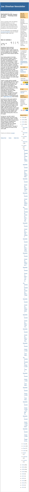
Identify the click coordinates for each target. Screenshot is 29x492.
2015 (23, 478)
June (24, 446)
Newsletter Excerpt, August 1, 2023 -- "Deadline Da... (25, 434)
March (24, 452)
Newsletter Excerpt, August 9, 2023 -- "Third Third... (25, 349)
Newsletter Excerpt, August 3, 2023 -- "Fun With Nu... (25, 407)
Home (10, 137)
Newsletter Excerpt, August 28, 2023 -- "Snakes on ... (25, 184)
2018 (23, 473)
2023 (23, 124)
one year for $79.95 (5, 31)
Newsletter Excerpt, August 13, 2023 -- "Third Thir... (25, 320)
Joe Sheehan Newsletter (13, 6)
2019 (23, 471)
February (25, 456)
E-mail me (23, 92)
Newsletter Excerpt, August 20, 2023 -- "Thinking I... (25, 259)
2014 (23, 480)
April (24, 450)
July (24, 443)
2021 (23, 467)
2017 (23, 476)
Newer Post (3, 137)
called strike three (7, 96)
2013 (23, 482)
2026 (23, 117)
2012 (23, 485)
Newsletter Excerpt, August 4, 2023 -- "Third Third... (25, 393)
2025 (23, 119)
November (25, 132)
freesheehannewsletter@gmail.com (24, 62)
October (25, 136)
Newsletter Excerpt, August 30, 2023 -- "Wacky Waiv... (25, 170)
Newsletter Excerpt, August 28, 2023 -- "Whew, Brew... (25, 199)
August (24, 145)
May (24, 448)
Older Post (16, 137)
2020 (23, 469)
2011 (23, 487)
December (25, 127)
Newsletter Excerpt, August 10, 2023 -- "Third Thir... (25, 335)
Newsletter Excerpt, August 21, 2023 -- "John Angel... (25, 244)
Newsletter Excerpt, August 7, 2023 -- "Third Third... (25, 379)
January (25, 460)
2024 (23, 122)
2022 (23, 464)
